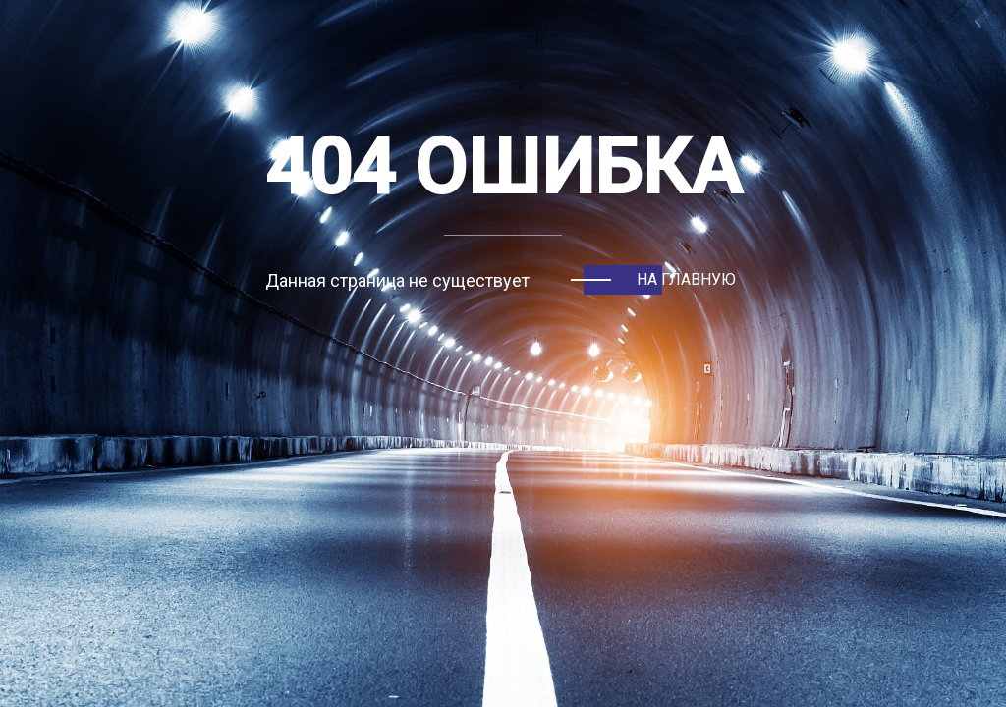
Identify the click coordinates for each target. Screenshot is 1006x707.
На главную (686, 279)
